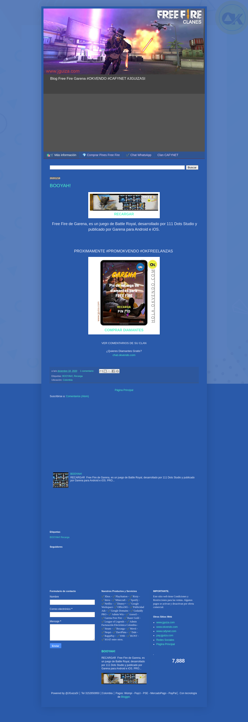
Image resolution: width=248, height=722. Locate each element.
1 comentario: (87, 371)
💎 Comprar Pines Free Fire (101, 155)
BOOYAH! (60, 185)
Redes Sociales (165, 639)
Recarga (78, 376)
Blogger (125, 696)
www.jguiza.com (165, 622)
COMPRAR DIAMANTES (124, 330)
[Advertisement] (124, 116)
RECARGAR (124, 214)
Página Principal (124, 390)
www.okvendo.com (167, 626)
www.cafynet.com (166, 631)
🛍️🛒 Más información (61, 155)
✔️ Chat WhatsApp (138, 155)
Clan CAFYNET (167, 155)
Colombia (68, 380)
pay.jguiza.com (164, 635)
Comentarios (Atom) (77, 396)
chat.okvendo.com (123, 355)
